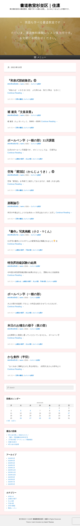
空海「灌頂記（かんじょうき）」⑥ (30, 171)
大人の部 (28, 159)
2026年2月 (11, 465)
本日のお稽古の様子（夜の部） (27, 325)
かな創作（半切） (19, 357)
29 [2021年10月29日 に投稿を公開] (50, 418)
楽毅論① (13, 203)
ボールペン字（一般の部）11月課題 (31, 140)
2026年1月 (11, 467)
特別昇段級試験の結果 (21, 262)
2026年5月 (11, 458)
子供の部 (28, 250)
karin (22, 84)
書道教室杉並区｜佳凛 (40, 5)
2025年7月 (11, 482)
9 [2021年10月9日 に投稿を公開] (59, 411)
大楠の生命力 (12, 442)
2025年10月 (12, 475)
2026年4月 (11, 460)
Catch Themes (49, 522)
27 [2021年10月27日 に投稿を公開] (30, 418)
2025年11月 (12, 472)
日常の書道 (19, 99)
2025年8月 (11, 479)
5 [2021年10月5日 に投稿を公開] (20, 411)
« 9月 (8, 421)
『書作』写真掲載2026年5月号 (18, 437)
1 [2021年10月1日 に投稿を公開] (49, 408)
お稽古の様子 (19, 159)
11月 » (13, 421)
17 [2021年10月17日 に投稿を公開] (69, 413)
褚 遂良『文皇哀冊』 (20, 112)
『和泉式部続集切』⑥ (21, 80)
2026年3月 (11, 463)
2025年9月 (11, 477)
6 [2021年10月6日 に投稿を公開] (30, 411)
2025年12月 (12, 470)
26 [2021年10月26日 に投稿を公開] (21, 418)
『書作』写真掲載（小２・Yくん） (30, 231)
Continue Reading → (15, 93)
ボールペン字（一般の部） (25, 294)
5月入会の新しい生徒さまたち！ (18, 435)
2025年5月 (11, 484)
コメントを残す (36, 84)
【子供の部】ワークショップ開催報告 (20, 439)
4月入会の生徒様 (13, 444)
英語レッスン (12, 508)
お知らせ (18, 281)
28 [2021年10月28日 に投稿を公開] (40, 418)
